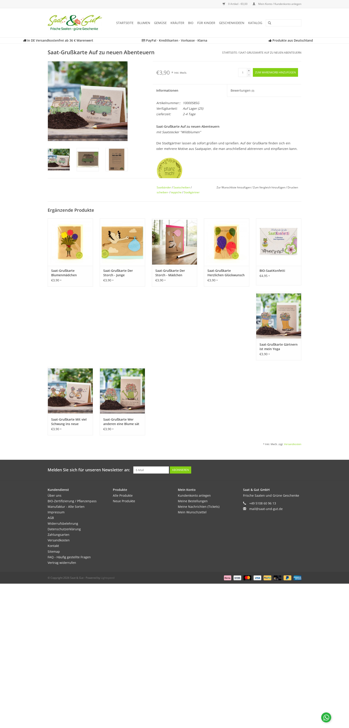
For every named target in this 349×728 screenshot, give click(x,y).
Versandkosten (292, 444)
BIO (190, 23)
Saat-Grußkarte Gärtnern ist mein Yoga (279, 346)
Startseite (125, 23)
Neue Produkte (124, 501)
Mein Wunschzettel (192, 512)
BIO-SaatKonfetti (272, 270)
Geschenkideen (231, 23)
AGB (51, 518)
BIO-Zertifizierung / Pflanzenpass (72, 501)
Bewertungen (242, 90)
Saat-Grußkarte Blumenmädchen (64, 272)
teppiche (176, 192)
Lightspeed (107, 578)
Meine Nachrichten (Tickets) (198, 506)
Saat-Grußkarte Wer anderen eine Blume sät (121, 421)
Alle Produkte (123, 495)
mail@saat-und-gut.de (266, 509)
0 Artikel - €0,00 (235, 4)
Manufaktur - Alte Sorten (66, 506)
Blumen (143, 23)
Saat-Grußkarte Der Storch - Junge (118, 272)
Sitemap (54, 551)
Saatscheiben (181, 187)
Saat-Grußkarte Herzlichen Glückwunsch (226, 272)
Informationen (167, 90)
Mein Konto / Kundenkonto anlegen (277, 4)
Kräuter (177, 23)
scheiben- (163, 192)
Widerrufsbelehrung (63, 523)
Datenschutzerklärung (64, 529)
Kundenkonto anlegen (194, 495)
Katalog (255, 23)
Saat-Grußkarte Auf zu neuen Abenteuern (270, 52)
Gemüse (160, 23)
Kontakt (53, 546)
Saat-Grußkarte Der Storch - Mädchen (170, 272)
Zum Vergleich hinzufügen (269, 187)
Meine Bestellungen (193, 501)
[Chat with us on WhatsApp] (326, 717)
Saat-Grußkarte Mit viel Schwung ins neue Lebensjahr (69, 421)
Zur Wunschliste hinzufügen (234, 187)
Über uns (54, 495)
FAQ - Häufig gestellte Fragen (69, 557)
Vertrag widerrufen (62, 563)
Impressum (56, 512)
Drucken (293, 187)
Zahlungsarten (58, 534)
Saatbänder (164, 187)
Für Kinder (206, 23)
